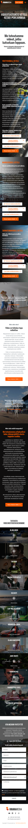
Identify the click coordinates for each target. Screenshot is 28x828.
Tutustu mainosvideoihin (13, 204)
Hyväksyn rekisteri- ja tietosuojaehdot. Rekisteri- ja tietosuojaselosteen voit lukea (13, 792)
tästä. (3, 794)
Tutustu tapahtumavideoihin (14, 261)
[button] (25, 2)
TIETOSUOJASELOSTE (21, 823)
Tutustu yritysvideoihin (12, 136)
